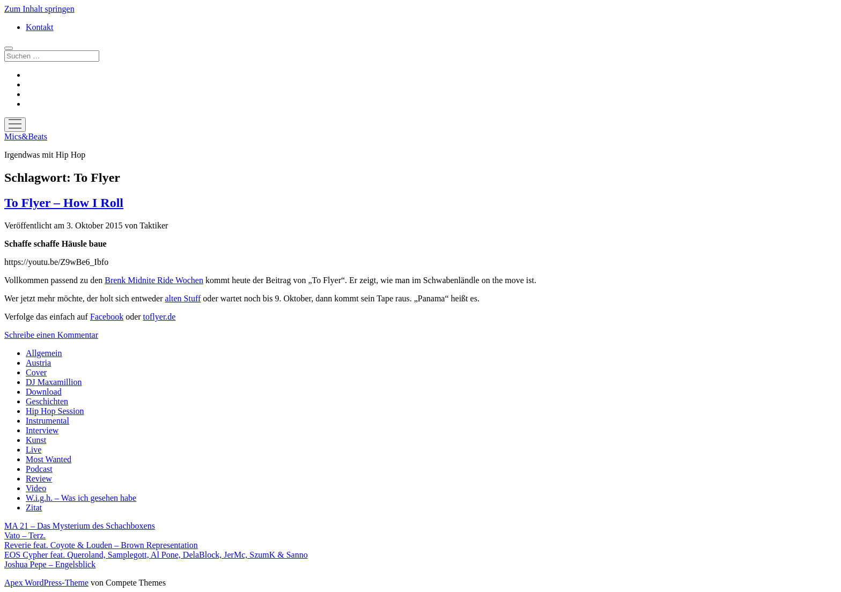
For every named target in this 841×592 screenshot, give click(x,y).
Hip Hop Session (55, 411)
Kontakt (40, 27)
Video (36, 488)
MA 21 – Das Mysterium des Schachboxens (79, 525)
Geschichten (47, 401)
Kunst (36, 440)
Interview (42, 430)
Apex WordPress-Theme (46, 582)
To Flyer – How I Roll (63, 203)
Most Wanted (48, 459)
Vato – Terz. (25, 535)
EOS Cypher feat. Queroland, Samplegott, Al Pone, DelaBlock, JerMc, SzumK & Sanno (156, 554)
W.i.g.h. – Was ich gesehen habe (81, 497)
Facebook (106, 316)
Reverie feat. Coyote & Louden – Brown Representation (101, 545)
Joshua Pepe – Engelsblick (49, 564)
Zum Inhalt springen (39, 8)
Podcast (39, 468)
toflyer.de (159, 316)
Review (39, 478)
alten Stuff (183, 298)
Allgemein (44, 353)
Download (44, 391)
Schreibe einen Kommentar (51, 334)
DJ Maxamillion (54, 382)
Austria (38, 362)
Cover (36, 372)
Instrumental (47, 420)
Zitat (34, 507)
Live (33, 449)
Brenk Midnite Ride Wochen (154, 280)
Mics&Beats (25, 136)
